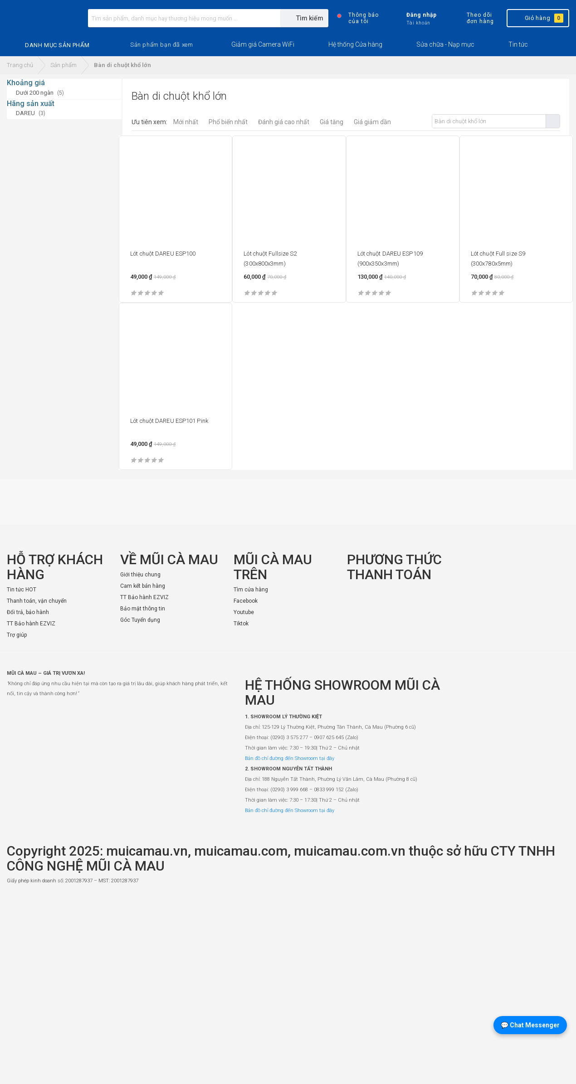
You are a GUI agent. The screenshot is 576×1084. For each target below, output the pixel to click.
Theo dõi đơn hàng (472, 18)
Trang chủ (20, 65)
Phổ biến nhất (228, 122)
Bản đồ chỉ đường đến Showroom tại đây (289, 758)
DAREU (25, 113)
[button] (161, 45)
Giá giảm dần (372, 122)
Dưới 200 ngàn (35, 92)
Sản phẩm (63, 65)
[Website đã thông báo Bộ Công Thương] (542, 901)
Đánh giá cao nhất (283, 122)
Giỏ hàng (537, 18)
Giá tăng (331, 122)
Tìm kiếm (553, 121)
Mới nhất (185, 122)
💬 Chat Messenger (530, 1025)
